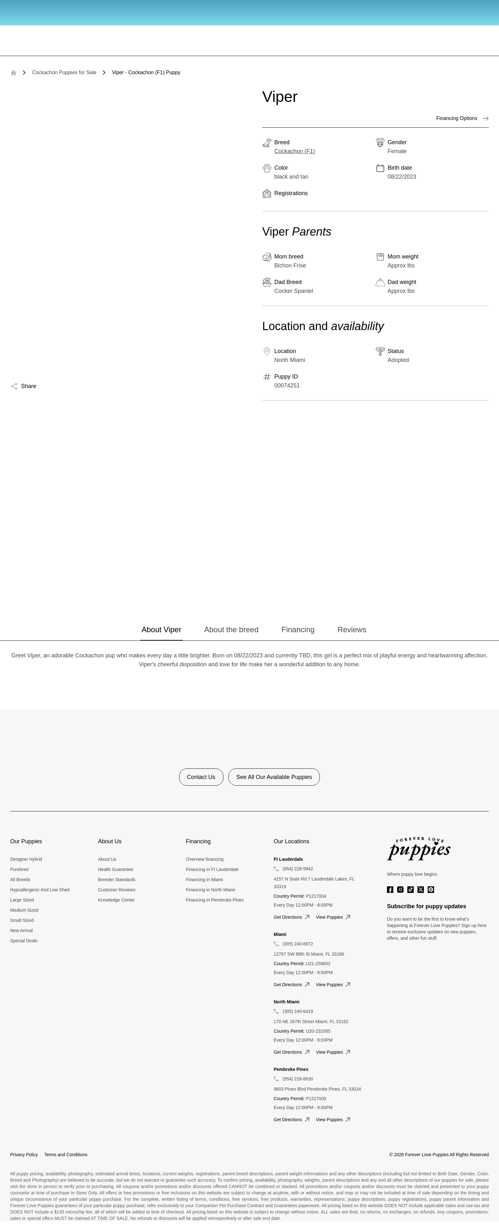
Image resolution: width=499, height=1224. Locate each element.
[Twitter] (421, 889)
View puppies (334, 917)
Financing (298, 629)
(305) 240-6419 (298, 1011)
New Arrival (21, 930)
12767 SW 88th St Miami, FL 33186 (309, 954)
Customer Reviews (116, 889)
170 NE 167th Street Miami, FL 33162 (311, 1021)
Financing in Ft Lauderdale (212, 869)
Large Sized (22, 899)
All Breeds (20, 879)
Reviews (352, 629)
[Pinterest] (431, 889)
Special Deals (24, 940)
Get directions (292, 917)
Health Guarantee (115, 869)
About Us (107, 859)
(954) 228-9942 (298, 868)
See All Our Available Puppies (274, 777)
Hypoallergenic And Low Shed (40, 889)
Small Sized (22, 920)
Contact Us (201, 777)
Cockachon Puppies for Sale (64, 72)
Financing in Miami (204, 879)
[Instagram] (400, 889)
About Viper (161, 629)
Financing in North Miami (210, 889)
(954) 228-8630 (298, 1078)
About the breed (231, 629)
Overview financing (204, 859)
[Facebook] (390, 889)
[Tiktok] (410, 889)
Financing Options (462, 118)
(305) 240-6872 (298, 943)
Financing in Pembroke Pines (215, 899)
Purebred (19, 869)
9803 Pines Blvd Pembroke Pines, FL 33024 (317, 1089)
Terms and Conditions (65, 1154)
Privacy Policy (24, 1154)
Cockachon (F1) (294, 151)
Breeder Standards (117, 879)
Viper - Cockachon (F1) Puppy (146, 72)
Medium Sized (24, 910)
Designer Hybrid (26, 859)
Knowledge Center (116, 899)
